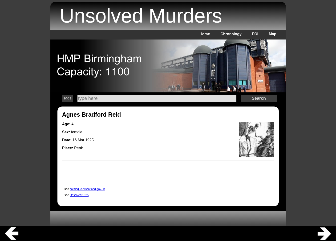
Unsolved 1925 (79, 195)
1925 (89, 140)
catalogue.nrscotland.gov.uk (87, 189)
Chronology (231, 34)
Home (204, 34)
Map (272, 34)
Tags (67, 98)
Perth (78, 148)
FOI (255, 34)
